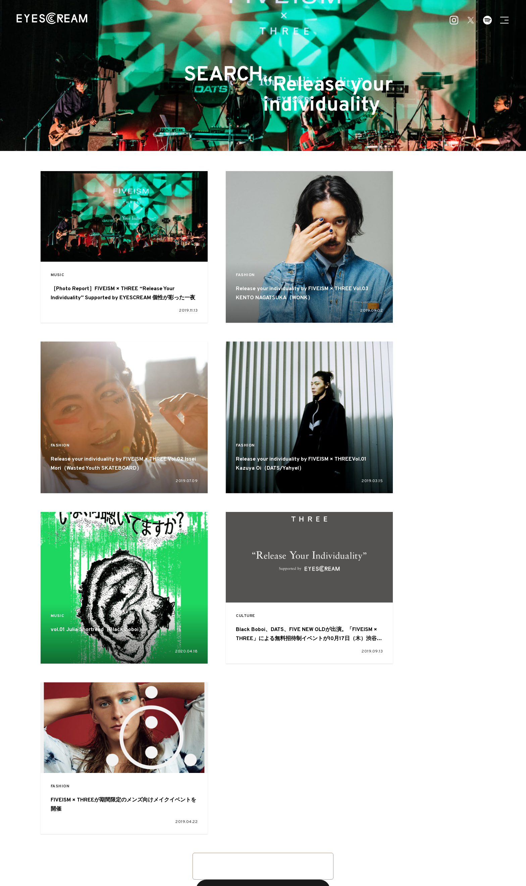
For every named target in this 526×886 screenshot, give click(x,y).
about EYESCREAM (187, 860)
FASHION (215, 273)
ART (261, 840)
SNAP (296, 828)
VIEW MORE (263, 720)
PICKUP (268, 828)
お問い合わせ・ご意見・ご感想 (259, 860)
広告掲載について (219, 860)
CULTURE (369, 444)
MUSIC (58, 273)
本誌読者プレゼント (302, 860)
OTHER (323, 840)
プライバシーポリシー (337, 860)
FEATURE (234, 828)
